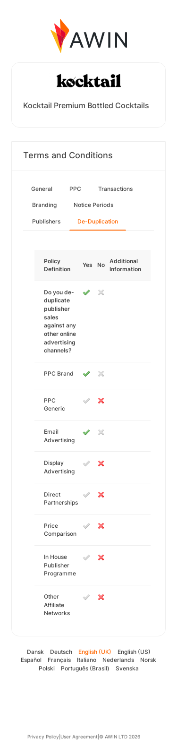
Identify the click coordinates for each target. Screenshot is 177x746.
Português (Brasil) (85, 668)
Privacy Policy (43, 736)
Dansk (35, 651)
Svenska (127, 668)
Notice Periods (93, 204)
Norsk (148, 659)
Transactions (115, 188)
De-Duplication (97, 221)
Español (31, 659)
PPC (75, 188)
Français (59, 659)
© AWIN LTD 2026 (119, 736)
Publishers (46, 221)
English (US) (134, 651)
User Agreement (79, 736)
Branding (44, 204)
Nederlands (118, 659)
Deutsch (61, 651)
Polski (47, 668)
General (41, 188)
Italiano (86, 659)
